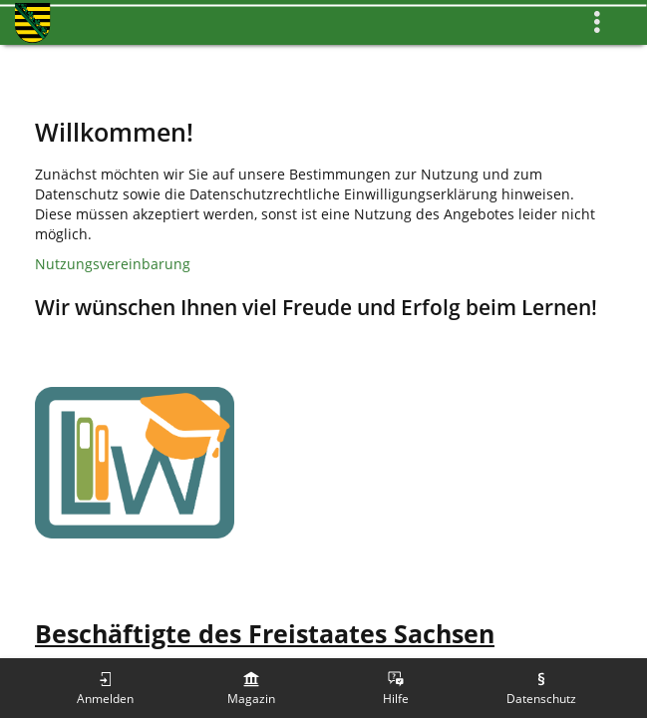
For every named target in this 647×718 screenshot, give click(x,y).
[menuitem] (106, 688)
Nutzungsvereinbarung (112, 263)
